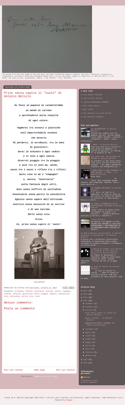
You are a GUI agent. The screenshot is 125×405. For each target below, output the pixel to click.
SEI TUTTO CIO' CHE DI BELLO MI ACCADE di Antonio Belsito (105, 158)
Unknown (21, 288)
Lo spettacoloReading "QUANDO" (95, 102)
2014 (85, 301)
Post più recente (13, 370)
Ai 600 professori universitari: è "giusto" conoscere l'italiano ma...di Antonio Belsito (101, 235)
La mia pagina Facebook (91, 95)
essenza (7, 294)
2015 (85, 297)
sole (6, 296)
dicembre (89, 303)
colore (58, 291)
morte (36, 294)
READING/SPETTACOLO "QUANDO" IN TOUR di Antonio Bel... (99, 324)
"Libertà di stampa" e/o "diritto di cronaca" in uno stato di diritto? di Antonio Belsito (106, 251)
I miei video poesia (90, 106)
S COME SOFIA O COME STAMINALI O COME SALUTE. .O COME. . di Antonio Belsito (106, 172)
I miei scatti (87, 109)
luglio (88, 336)
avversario (39, 291)
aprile (88, 346)
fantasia (16, 294)
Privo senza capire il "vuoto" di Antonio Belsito (100, 314)
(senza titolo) (98, 219)
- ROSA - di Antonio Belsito (104, 145)
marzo (88, 349)
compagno (66, 291)
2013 (85, 360)
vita (31, 296)
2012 (85, 363)
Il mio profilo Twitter (91, 98)
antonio (29, 291)
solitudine (15, 296)
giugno (88, 339)
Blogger (69, 400)
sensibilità (64, 294)
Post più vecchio (65, 370)
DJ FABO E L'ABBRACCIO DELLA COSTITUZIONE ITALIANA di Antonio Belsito (106, 206)
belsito (49, 291)
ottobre (89, 310)
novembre (89, 307)
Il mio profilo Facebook (92, 117)
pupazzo (53, 294)
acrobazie (19, 291)
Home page (39, 370)
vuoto (37, 296)
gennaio (89, 355)
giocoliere (27, 294)
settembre (90, 329)
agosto (88, 332)
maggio (88, 342)
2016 (85, 294)
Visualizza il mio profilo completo (89, 381)
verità (24, 296)
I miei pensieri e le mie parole (96, 113)
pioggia (44, 294)
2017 (85, 291)
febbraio (89, 352)
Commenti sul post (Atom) (45, 376)
